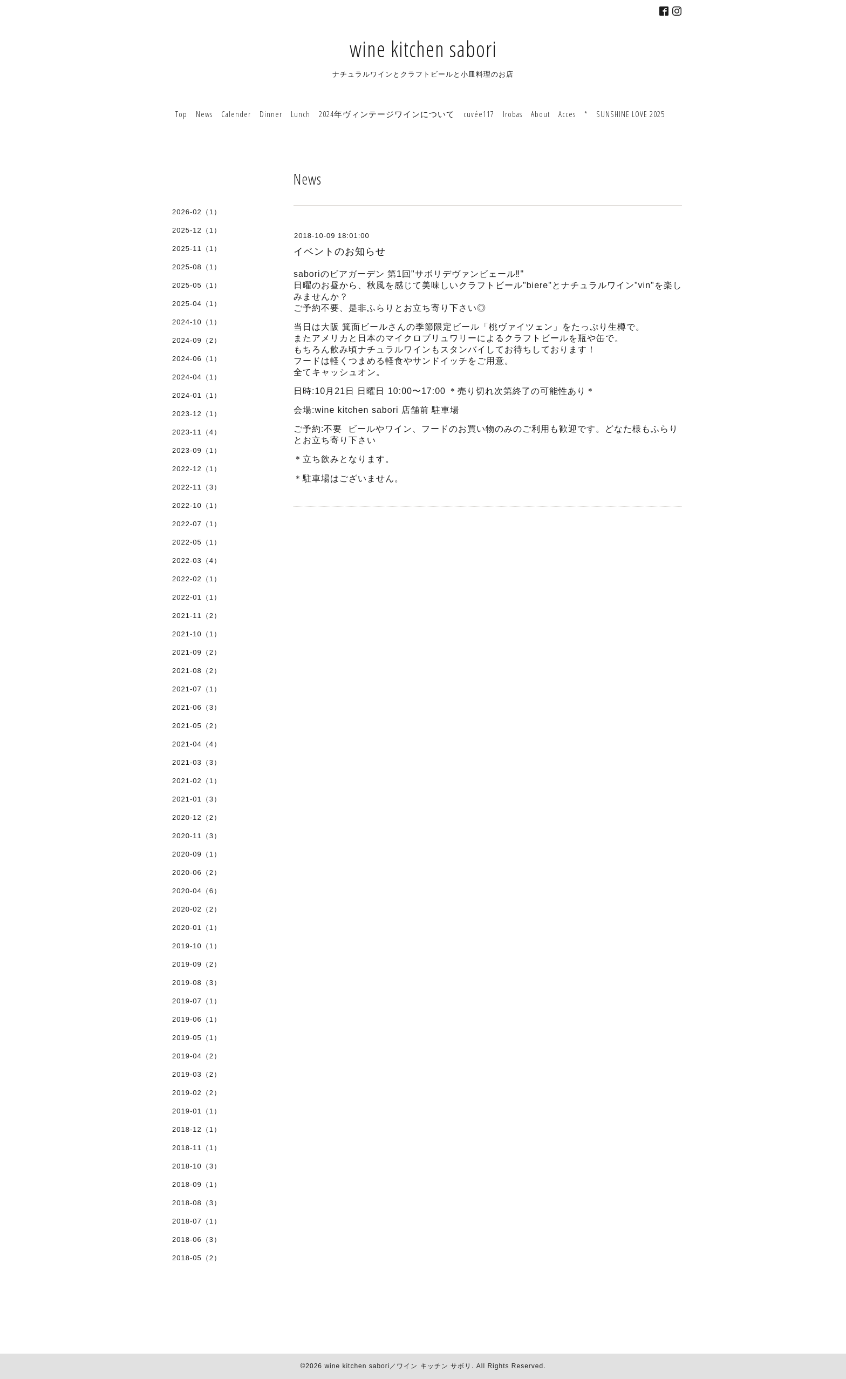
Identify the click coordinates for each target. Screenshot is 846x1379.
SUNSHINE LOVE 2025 (630, 113)
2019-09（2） (196, 964)
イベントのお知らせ (340, 251)
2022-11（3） (196, 487)
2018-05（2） (196, 1258)
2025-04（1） (196, 304)
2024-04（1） (196, 377)
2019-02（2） (196, 1093)
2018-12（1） (196, 1129)
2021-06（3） (196, 707)
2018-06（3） (196, 1239)
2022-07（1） (196, 524)
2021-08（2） (196, 671)
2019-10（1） (196, 946)
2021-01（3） (196, 799)
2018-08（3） (196, 1203)
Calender (236, 113)
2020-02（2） (196, 909)
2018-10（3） (196, 1166)
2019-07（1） (196, 1001)
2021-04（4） (196, 744)
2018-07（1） (196, 1221)
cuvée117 (478, 113)
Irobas (512, 113)
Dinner (271, 113)
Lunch (300, 113)
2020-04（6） (196, 891)
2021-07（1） (196, 689)
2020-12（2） (196, 817)
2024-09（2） (196, 340)
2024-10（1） (196, 322)
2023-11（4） (196, 432)
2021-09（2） (196, 652)
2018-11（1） (196, 1148)
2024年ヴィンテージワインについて (387, 113)
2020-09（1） (196, 854)
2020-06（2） (196, 872)
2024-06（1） (196, 359)
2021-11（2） (196, 616)
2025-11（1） (196, 248)
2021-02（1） (196, 781)
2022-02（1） (196, 579)
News (204, 113)
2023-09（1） (196, 450)
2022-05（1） (196, 542)
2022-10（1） (196, 505)
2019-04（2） (196, 1056)
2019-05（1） (196, 1038)
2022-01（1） (196, 597)
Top (181, 113)
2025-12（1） (196, 230)
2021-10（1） (196, 634)
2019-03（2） (196, 1074)
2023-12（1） (196, 414)
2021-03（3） (196, 762)
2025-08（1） (196, 267)
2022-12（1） (196, 469)
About (540, 113)
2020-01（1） (196, 927)
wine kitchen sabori (423, 49)
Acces (567, 113)
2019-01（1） (196, 1111)
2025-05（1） (196, 285)
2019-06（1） (196, 1019)
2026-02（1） (196, 212)
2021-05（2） (196, 726)
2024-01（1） (196, 395)
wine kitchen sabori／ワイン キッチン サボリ (398, 1366)
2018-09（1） (196, 1184)
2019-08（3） (196, 983)
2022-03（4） (196, 560)
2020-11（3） (196, 836)
